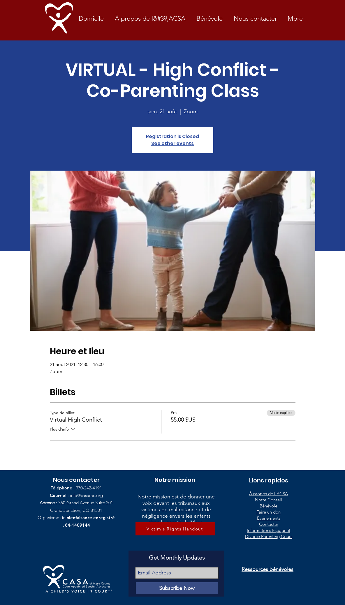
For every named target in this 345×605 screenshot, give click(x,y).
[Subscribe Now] (177, 588)
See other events (172, 143)
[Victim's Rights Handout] (175, 528)
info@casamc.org (86, 495)
